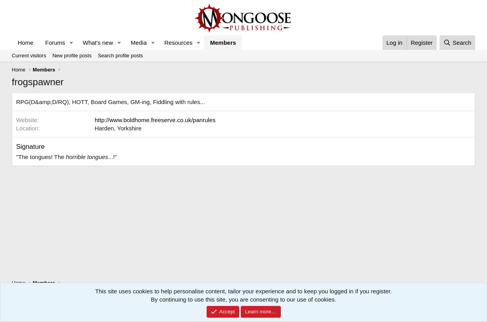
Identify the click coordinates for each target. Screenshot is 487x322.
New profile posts (72, 56)
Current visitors (29, 56)
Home (25, 42)
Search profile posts (120, 56)
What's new (98, 42)
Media (139, 42)
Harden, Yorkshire (118, 128)
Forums (55, 42)
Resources (178, 42)
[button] (71, 42)
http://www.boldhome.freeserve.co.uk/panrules (155, 120)
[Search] (457, 42)
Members (223, 42)
